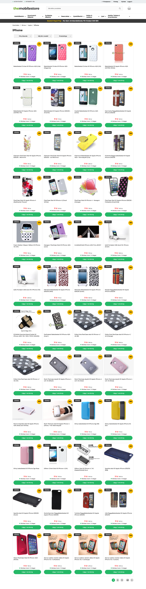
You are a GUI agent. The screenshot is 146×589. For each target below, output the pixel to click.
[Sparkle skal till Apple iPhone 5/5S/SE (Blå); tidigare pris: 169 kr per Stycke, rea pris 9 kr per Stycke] (118, 458)
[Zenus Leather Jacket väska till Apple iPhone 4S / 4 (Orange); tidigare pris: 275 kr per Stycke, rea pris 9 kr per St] (88, 547)
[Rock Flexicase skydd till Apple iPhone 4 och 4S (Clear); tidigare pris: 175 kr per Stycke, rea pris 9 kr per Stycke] (88, 368)
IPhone (36, 25)
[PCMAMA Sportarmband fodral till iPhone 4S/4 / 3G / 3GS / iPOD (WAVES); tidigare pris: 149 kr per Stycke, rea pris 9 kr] (27, 324)
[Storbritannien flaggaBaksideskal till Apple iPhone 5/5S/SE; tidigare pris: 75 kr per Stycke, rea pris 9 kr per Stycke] (57, 502)
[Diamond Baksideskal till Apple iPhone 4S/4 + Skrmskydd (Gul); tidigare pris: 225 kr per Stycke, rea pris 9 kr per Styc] (88, 145)
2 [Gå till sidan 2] (117, 580)
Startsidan (15, 25)
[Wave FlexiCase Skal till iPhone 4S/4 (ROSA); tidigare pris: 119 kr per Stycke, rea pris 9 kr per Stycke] (27, 547)
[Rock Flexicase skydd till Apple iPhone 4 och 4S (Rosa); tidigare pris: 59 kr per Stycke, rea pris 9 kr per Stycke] (118, 368)
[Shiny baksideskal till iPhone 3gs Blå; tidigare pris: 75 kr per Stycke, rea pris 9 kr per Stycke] (88, 413)
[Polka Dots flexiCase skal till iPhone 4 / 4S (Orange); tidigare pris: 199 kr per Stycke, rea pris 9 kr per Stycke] (118, 324)
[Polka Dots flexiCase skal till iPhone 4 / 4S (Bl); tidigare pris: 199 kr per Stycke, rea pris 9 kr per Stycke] (88, 324)
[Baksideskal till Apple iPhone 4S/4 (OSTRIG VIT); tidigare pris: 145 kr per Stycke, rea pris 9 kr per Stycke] (27, 100)
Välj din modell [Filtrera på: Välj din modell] (43, 36)
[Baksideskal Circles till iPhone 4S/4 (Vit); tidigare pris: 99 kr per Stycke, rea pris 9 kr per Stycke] (88, 56)
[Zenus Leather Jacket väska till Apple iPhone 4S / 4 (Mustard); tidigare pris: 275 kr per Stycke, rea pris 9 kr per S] (57, 547)
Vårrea (24, 25)
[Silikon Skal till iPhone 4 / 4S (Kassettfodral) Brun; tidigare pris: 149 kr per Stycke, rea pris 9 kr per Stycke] (88, 458)
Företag (115, 1)
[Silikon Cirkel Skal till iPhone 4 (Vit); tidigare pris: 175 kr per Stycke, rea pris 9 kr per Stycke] (57, 458)
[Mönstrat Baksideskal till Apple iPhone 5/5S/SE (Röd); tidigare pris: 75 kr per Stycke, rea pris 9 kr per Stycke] (57, 279)
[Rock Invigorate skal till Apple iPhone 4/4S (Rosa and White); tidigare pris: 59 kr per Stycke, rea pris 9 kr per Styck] (27, 413)
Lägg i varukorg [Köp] (27, 80)
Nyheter (123, 1)
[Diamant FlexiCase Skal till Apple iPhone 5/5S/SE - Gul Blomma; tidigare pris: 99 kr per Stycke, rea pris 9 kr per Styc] (57, 145)
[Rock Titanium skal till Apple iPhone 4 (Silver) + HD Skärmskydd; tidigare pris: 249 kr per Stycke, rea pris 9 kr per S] (57, 413)
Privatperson (106, 1)
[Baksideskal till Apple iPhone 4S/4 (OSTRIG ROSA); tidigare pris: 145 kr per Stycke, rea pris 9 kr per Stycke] (118, 56)
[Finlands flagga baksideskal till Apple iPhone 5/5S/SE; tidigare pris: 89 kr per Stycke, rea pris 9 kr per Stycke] (118, 145)
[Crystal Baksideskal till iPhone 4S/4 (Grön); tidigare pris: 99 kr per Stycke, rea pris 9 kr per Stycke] (88, 100)
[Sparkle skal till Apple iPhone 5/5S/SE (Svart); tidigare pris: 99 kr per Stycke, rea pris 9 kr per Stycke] (27, 502)
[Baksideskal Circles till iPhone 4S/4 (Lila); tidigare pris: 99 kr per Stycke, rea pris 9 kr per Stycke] (27, 56)
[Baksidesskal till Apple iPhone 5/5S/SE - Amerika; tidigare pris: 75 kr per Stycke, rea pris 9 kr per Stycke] (57, 100)
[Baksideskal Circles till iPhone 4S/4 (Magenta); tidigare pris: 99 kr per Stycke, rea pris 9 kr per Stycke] (57, 56)
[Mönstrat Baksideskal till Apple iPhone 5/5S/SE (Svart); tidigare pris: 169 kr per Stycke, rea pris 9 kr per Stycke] (88, 279)
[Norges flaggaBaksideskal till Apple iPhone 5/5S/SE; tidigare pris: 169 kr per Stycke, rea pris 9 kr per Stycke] (118, 279)
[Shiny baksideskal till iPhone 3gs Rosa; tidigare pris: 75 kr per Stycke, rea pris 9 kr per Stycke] (27, 458)
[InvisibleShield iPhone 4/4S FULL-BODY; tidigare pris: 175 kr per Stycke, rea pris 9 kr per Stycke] (88, 234)
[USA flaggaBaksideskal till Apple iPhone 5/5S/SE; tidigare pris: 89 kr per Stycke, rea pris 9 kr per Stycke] (118, 502)
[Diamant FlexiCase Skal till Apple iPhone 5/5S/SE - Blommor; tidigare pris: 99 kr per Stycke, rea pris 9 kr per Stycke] (27, 145)
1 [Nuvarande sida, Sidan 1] (113, 580)
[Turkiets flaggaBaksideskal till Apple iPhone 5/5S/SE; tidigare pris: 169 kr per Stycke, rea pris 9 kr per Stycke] (88, 502)
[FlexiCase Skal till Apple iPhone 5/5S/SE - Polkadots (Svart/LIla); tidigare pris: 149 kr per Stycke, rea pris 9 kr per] (118, 190)
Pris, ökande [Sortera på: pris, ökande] (23, 36)
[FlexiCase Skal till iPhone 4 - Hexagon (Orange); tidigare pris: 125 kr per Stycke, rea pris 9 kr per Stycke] (88, 190)
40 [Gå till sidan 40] (128, 580)
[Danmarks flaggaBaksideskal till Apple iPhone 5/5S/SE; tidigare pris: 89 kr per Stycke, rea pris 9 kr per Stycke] (118, 100)
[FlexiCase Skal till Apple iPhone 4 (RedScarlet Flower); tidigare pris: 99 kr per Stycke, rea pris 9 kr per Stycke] (27, 190)
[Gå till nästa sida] (132, 580)
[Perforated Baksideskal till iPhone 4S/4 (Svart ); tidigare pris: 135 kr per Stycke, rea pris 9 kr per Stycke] (57, 324)
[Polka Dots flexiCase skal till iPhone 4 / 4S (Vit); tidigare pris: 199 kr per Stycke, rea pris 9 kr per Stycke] (27, 368)
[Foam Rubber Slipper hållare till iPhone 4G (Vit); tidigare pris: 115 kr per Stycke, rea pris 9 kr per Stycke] (27, 234)
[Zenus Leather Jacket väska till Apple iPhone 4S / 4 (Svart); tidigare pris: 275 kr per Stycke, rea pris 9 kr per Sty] (118, 547)
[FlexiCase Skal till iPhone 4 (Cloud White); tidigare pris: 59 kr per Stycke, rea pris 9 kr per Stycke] (57, 190)
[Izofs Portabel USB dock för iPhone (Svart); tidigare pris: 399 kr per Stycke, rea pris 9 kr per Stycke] (118, 234)
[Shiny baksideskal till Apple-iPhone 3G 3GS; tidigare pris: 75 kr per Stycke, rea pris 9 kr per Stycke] (118, 413)
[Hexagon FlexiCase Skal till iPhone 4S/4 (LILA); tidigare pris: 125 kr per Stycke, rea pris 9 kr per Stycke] (57, 234)
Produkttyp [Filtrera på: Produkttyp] (63, 36)
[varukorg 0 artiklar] (129, 8)
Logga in (129, 1)
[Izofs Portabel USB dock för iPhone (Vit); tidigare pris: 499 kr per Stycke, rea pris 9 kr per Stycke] (27, 279)
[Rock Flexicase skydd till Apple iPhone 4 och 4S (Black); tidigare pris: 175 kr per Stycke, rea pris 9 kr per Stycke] (57, 368)
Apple (30, 25)
